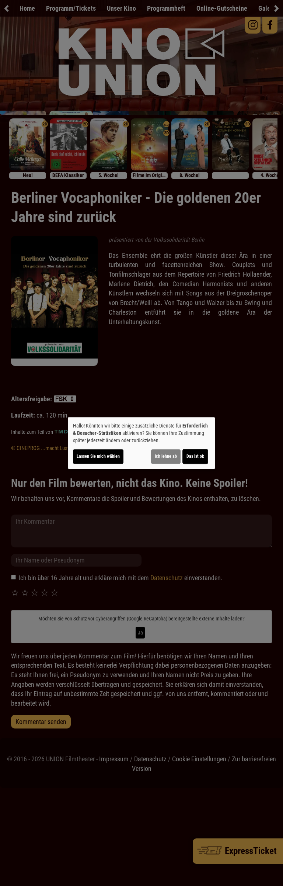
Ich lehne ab (166, 456)
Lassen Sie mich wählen (98, 456)
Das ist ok (195, 456)
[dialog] (141, 443)
